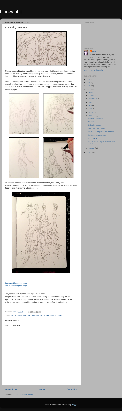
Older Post (72, 389)
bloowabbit (11, 11)
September (93, 99)
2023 (89, 79)
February (92, 115)
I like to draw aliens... (96, 118)
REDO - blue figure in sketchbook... (101, 132)
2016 (89, 152)
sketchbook (50, 315)
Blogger (75, 405)
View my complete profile (93, 70)
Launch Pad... (93, 138)
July (90, 102)
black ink (26, 315)
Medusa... (92, 122)
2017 (89, 89)
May (90, 105)
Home (42, 389)
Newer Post (10, 389)
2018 (89, 86)
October (92, 95)
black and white (16, 315)
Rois (94, 51)
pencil (42, 315)
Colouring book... (94, 125)
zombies (58, 315)
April (91, 109)
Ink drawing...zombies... (97, 135)
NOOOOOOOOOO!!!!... (97, 128)
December (93, 92)
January (92, 148)
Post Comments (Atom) (24, 395)
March (91, 112)
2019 (89, 82)
